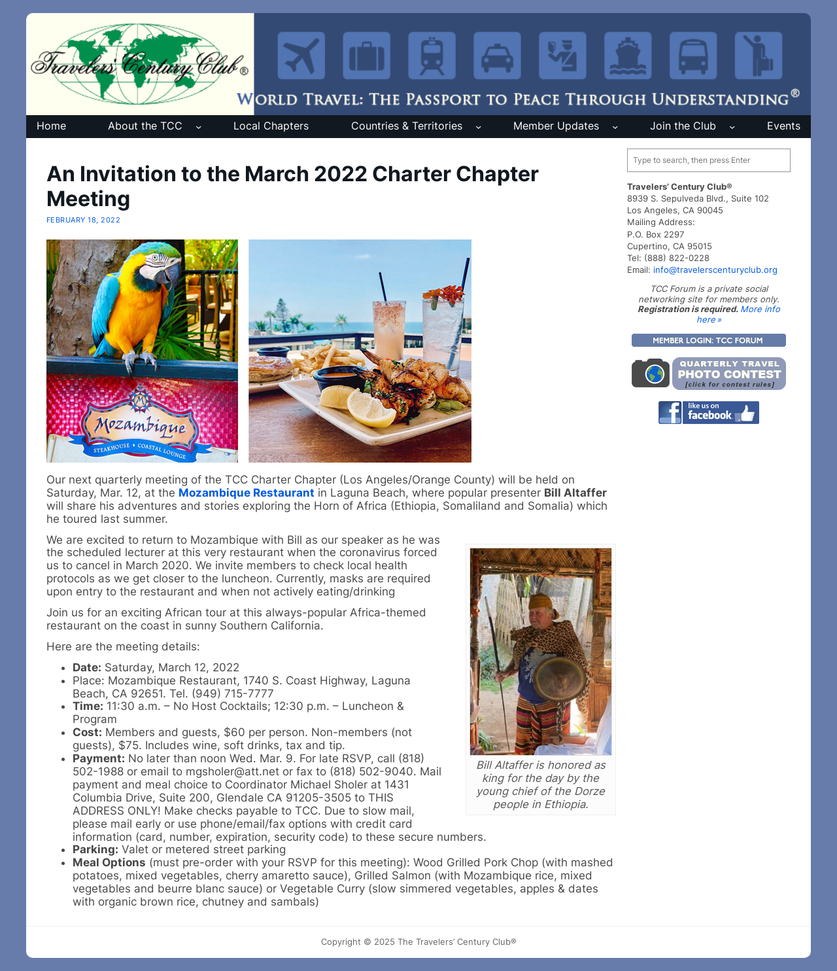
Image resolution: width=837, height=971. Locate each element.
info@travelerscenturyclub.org (715, 269)
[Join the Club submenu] (732, 127)
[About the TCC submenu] (198, 127)
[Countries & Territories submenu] (478, 127)
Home (51, 126)
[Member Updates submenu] (615, 127)
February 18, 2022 (83, 219)
